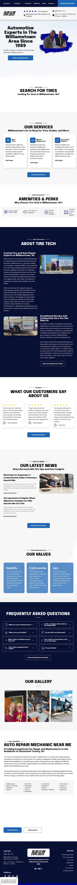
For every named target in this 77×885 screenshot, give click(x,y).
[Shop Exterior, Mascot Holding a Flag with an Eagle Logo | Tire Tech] (61, 706)
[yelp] (13, 876)
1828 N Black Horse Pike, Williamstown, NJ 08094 (11, 858)
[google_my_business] (17, 876)
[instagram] (9, 876)
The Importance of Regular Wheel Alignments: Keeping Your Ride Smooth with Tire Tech (19, 501)
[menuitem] (7, 3)
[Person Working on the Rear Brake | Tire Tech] (38, 706)
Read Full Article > (10, 493)
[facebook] (5, 876)
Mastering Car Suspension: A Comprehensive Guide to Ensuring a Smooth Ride (20, 477)
